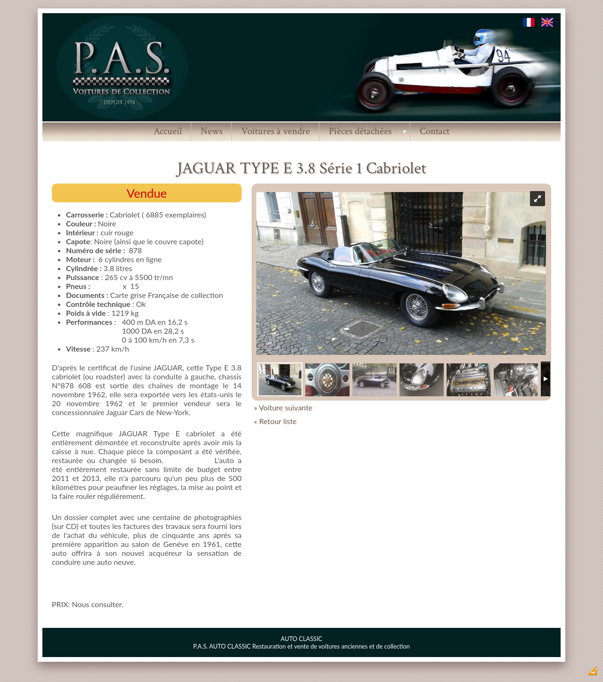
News (211, 131)
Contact (434, 131)
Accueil (168, 131)
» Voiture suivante (283, 407)
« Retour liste (275, 421)
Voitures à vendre (275, 131)
